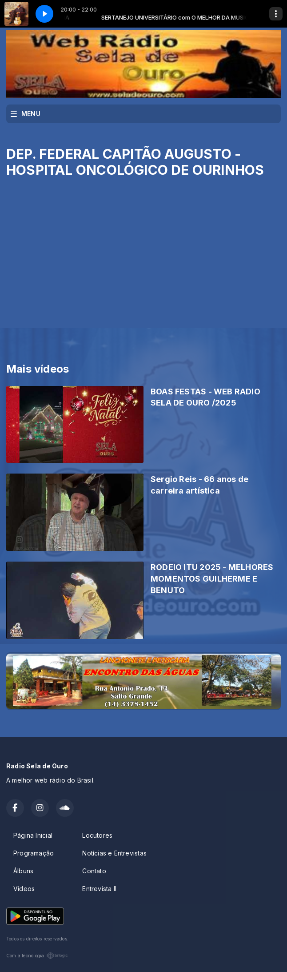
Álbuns (23, 871)
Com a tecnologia (37, 955)
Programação (33, 853)
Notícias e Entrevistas (114, 853)
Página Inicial (32, 835)
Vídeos (24, 888)
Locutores (97, 835)
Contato (94, 871)
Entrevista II (99, 888)
